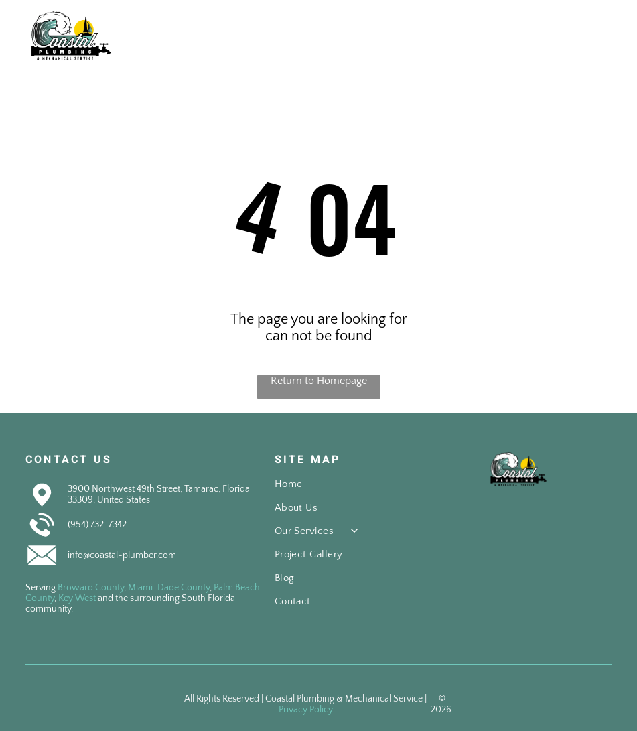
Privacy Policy (306, 709)
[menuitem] (343, 490)
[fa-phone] (545, 43)
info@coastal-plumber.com (122, 555)
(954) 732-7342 (97, 524)
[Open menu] (603, 35)
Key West (77, 598)
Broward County (91, 587)
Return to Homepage (319, 381)
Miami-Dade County (169, 587)
